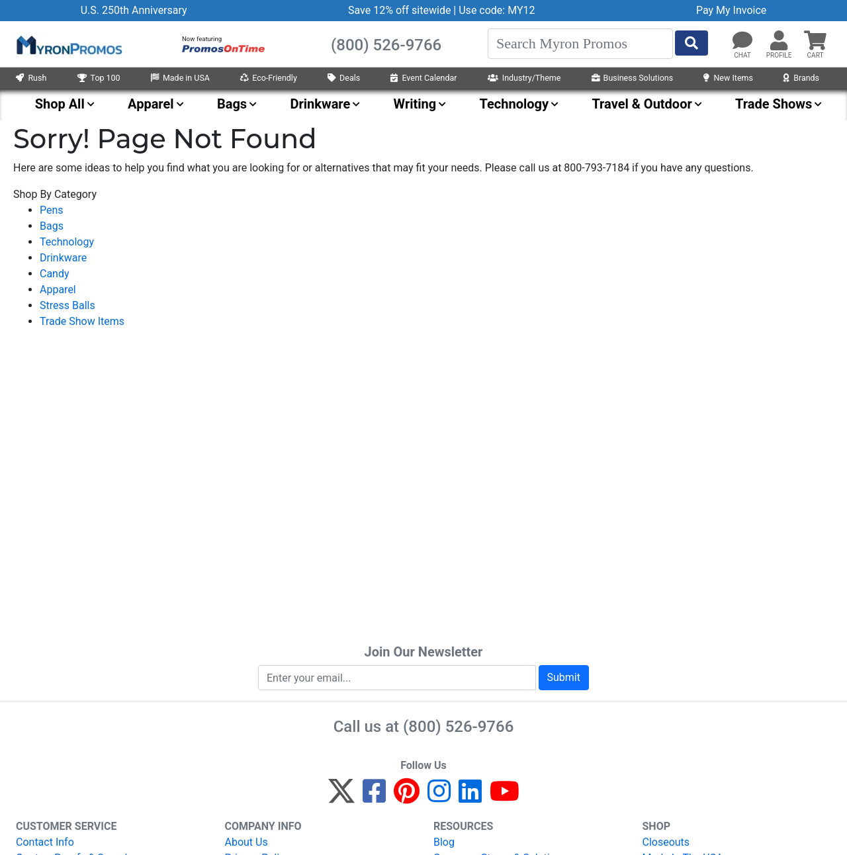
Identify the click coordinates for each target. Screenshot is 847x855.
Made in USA (180, 78)
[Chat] (742, 41)
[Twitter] (341, 797)
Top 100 (98, 78)
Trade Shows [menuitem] (773, 104)
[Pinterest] (407, 797)
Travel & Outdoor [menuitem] (641, 104)
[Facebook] (374, 797)
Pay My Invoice (731, 10)
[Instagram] (439, 797)
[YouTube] (504, 797)
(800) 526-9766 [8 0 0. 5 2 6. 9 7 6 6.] (458, 726)
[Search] (580, 43)
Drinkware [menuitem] (320, 104)
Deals (344, 78)
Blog (444, 842)
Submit (563, 677)
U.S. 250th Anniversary (134, 10)
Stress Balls (67, 305)
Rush (31, 78)
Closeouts (666, 842)
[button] (778, 41)
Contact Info (45, 842)
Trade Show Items (82, 321)
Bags (52, 226)
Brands (801, 78)
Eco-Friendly (268, 78)
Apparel (58, 289)
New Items (727, 78)
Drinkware (63, 257)
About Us (246, 842)
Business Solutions (633, 78)
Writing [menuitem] (415, 104)
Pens (52, 210)
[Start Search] (691, 43)
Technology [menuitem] (514, 104)
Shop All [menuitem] (60, 104)
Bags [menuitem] (232, 104)
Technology (67, 242)
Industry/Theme (524, 78)
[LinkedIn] (470, 797)
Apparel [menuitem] (151, 104)
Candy (54, 273)
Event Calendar (423, 78)
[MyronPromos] (68, 44)
